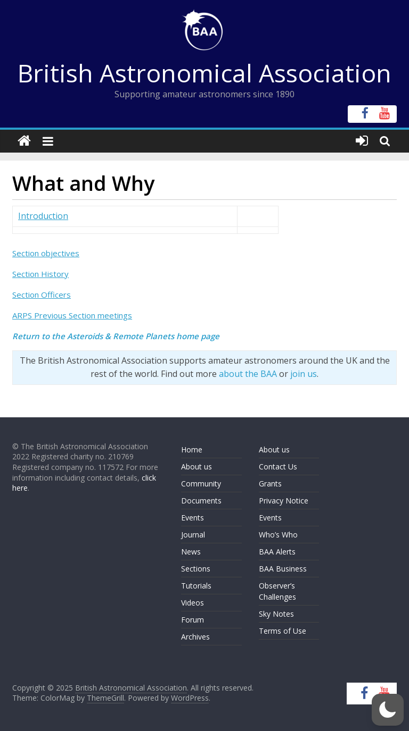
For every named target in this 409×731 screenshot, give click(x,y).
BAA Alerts (277, 552)
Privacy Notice (283, 500)
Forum (192, 620)
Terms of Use (282, 631)
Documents (201, 500)
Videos (192, 603)
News (191, 552)
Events (192, 517)
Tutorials (196, 586)
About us (196, 466)
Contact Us (278, 466)
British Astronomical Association (204, 72)
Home (191, 449)
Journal (193, 535)
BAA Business (283, 569)
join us (303, 374)
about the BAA (248, 374)
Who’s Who (278, 535)
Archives (195, 637)
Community (201, 483)
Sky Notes (276, 614)
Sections (195, 569)
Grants (270, 483)
